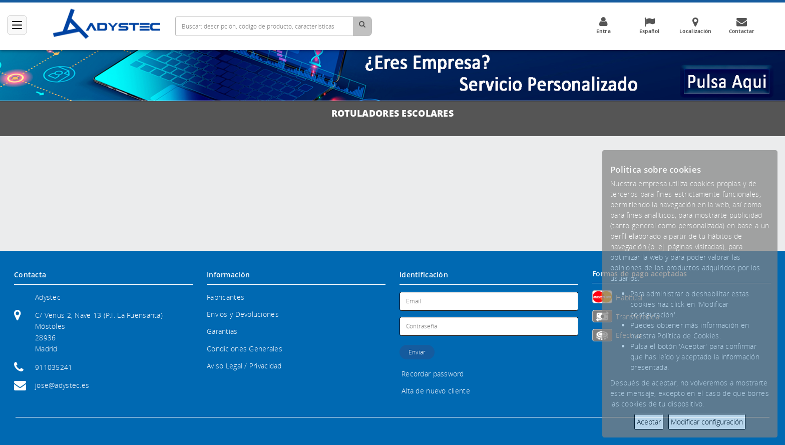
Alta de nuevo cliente (436, 390)
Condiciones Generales (244, 348)
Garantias (222, 331)
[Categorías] (17, 25)
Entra (603, 26)
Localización (695, 26)
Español (649, 26)
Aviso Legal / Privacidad (244, 365)
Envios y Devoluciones (243, 314)
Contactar (741, 26)
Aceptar (649, 421)
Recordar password (433, 373)
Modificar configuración (707, 421)
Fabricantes (225, 297)
